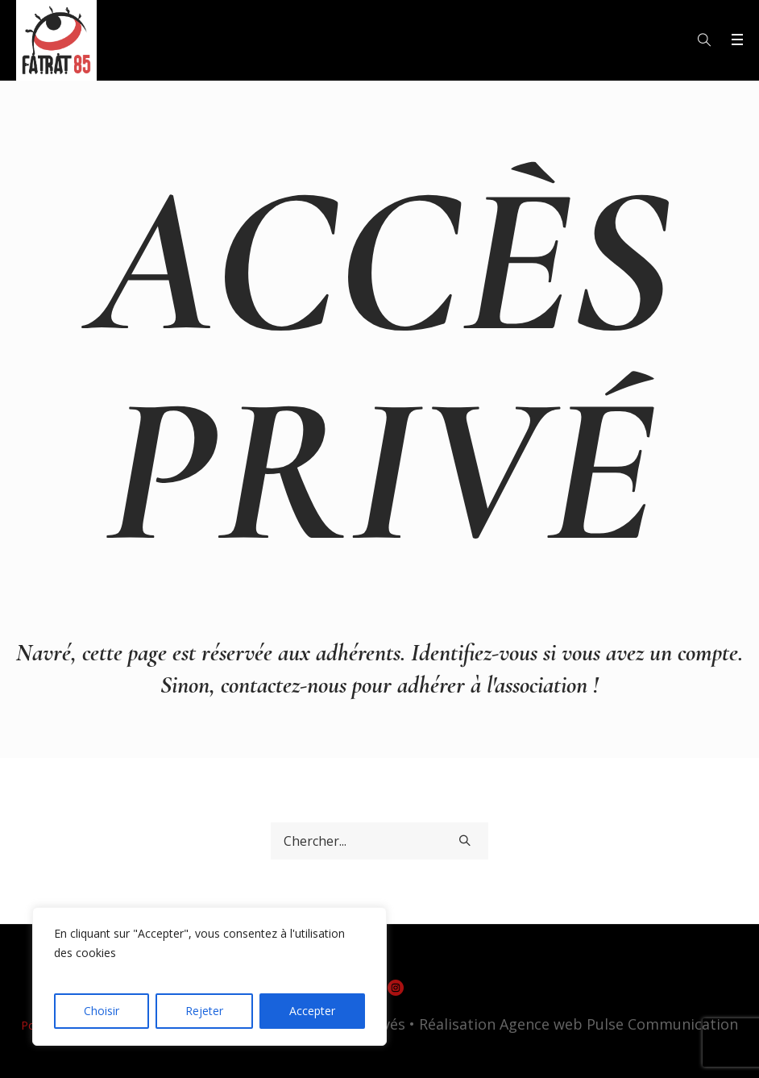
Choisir (101, 1010)
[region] (209, 976)
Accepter (312, 1010)
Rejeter (204, 1010)
